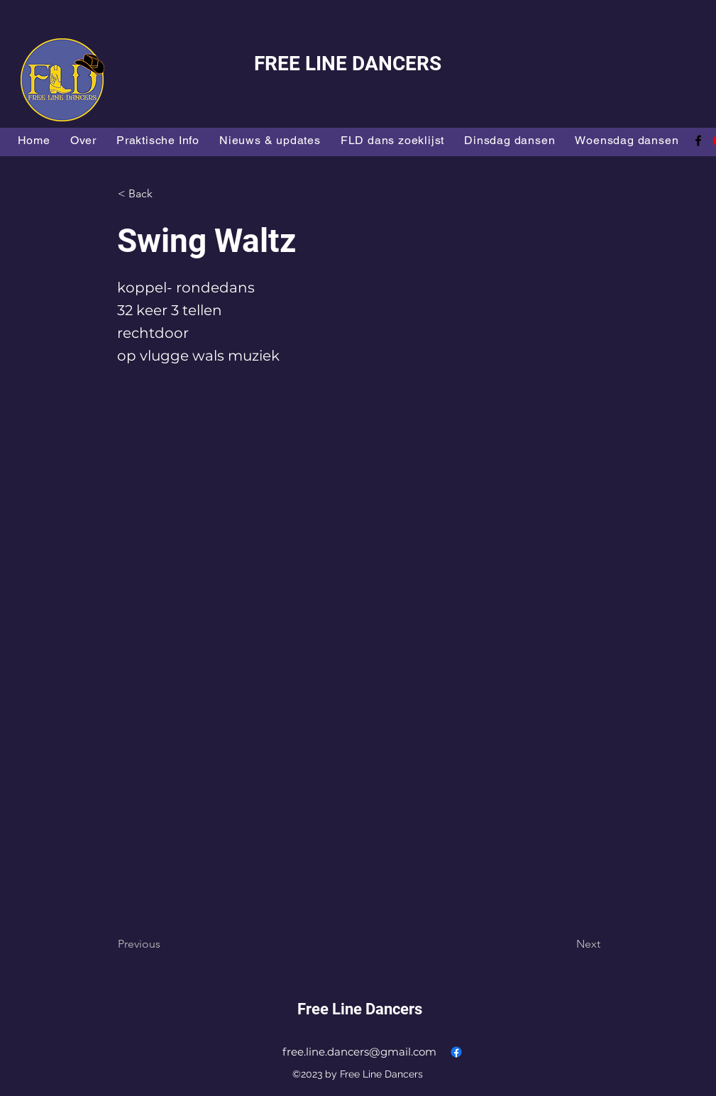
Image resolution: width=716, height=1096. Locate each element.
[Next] (564, 944)
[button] (164, 194)
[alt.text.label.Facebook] (698, 140)
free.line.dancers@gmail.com (359, 1051)
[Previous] (164, 944)
